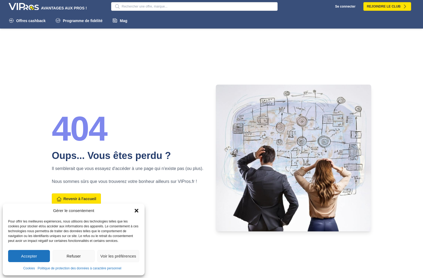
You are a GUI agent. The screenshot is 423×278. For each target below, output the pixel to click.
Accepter (29, 256)
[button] (136, 210)
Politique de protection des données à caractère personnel (79, 268)
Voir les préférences (118, 256)
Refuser (74, 256)
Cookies (29, 268)
